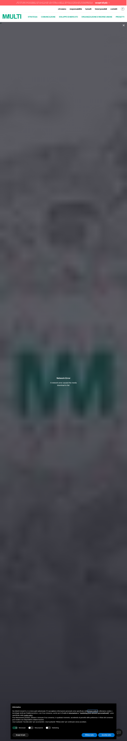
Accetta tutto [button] (106, 735)
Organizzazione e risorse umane (96, 17)
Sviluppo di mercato (68, 17)
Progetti (120, 17)
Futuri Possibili (101, 9)
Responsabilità (76, 9)
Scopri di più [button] (20, 735)
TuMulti (88, 9)
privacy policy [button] (92, 711)
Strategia (32, 17)
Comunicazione (48, 17)
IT (122, 9)
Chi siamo (62, 9)
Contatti (113, 9)
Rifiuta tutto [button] (89, 735)
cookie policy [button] (28, 715)
